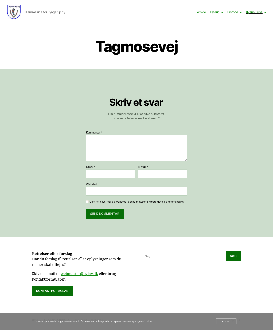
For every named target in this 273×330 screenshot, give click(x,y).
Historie (232, 12)
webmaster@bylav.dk (79, 274)
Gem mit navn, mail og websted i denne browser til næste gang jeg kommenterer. (136, 201)
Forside (201, 12)
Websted (91, 184)
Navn (90, 167)
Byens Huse (254, 12)
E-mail (143, 167)
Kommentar (94, 132)
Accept (226, 321)
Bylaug (215, 12)
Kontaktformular (52, 291)
